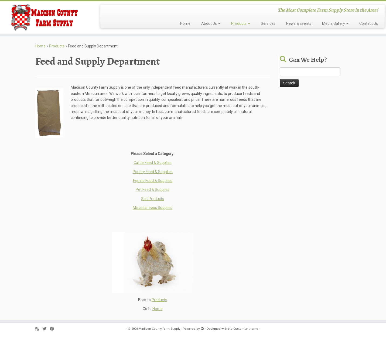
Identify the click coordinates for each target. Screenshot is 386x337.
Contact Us (368, 23)
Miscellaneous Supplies (152, 207)
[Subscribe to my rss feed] (38, 329)
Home (185, 23)
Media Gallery (335, 23)
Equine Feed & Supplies (152, 180)
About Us (210, 23)
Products (240, 23)
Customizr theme (245, 329)
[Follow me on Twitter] (46, 329)
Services (268, 23)
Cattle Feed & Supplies (153, 162)
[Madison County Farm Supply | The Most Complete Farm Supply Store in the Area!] (44, 17)
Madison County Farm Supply (159, 329)
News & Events (298, 23)
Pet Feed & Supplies (152, 189)
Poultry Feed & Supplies (153, 172)
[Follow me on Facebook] (53, 329)
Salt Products (152, 199)
